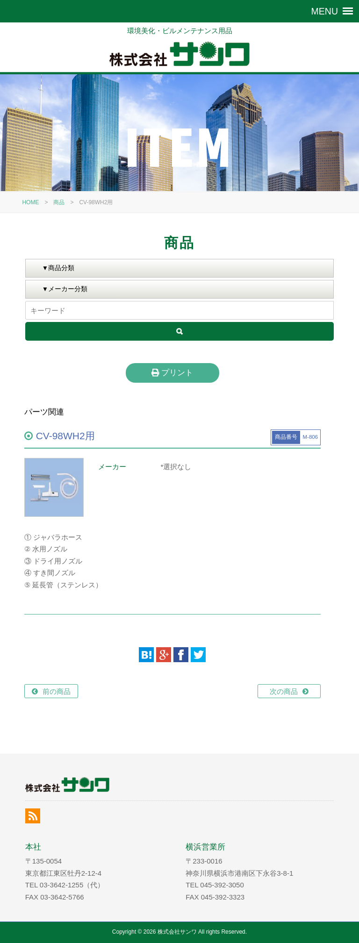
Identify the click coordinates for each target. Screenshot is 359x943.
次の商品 (284, 691)
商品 (59, 202)
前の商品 (57, 691)
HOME (30, 202)
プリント (172, 372)
